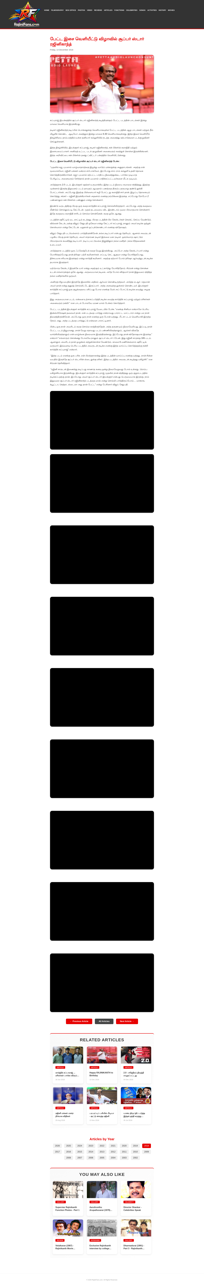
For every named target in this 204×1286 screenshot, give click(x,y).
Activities (152, 10)
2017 (57, 1152)
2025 (68, 1146)
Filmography (57, 10)
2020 (124, 1146)
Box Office (71, 10)
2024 (79, 1146)
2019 (135, 1146)
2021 (113, 1146)
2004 (113, 1158)
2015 (79, 1152)
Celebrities (131, 10)
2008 (68, 1158)
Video (89, 10)
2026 (57, 1146)
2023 (91, 1146)
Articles (108, 10)
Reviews (98, 10)
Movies (171, 10)
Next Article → (127, 1021)
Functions (119, 10)
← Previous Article (79, 1021)
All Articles (104, 1021)
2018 (146, 1146)
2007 (79, 1158)
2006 (91, 1158)
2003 (124, 1158)
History (162, 10)
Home (46, 10)
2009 (146, 1152)
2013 (102, 1152)
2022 (102, 1146)
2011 (124, 1152)
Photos (81, 10)
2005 (102, 1158)
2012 (113, 1152)
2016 (68, 1152)
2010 (135, 1152)
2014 (91, 1152)
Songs (142, 10)
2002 (135, 1158)
